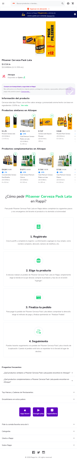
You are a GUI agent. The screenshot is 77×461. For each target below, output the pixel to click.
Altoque (11, 75)
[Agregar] (15, 116)
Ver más (24, 105)
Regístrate (42, 13)
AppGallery (52, 412)
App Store (24, 412)
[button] (38, 9)
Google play (38, 412)
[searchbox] (37, 3)
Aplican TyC (51, 16)
